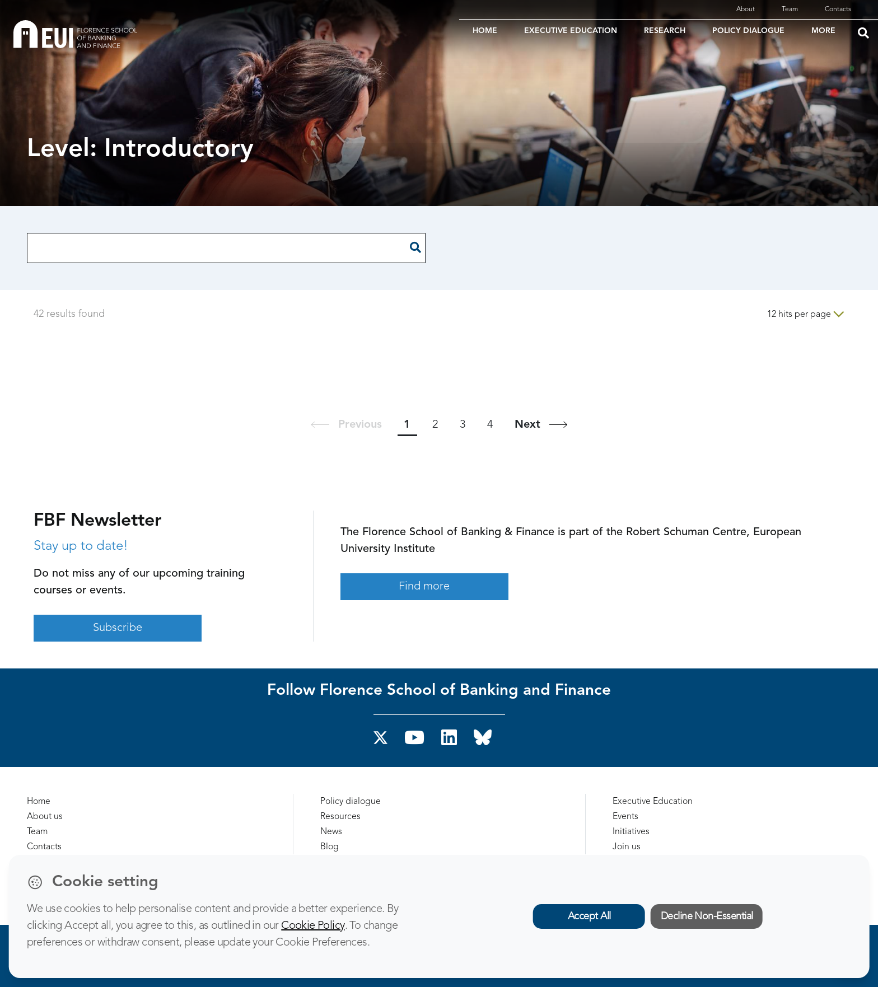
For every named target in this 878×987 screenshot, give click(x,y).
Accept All (589, 916)
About (745, 9)
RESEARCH (664, 31)
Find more (424, 586)
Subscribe (117, 628)
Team (790, 9)
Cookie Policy (312, 926)
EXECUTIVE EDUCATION (570, 31)
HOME (485, 31)
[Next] (541, 424)
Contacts (838, 9)
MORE (823, 31)
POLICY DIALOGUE (748, 31)
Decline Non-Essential (707, 916)
